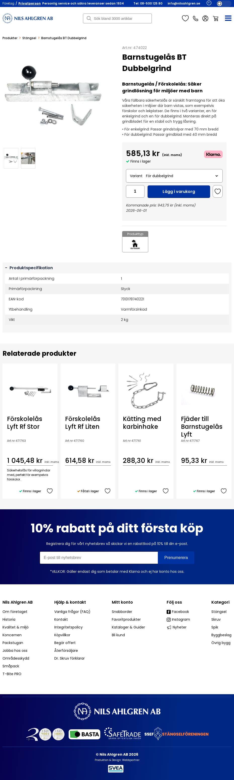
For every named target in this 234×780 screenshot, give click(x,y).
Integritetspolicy (68, 627)
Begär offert (65, 642)
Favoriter (185, 18)
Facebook (178, 611)
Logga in (205, 18)
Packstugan (13, 642)
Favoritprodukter (126, 619)
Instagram (178, 619)
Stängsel (29, 38)
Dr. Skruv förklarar (69, 658)
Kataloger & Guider (128, 627)
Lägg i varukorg (179, 191)
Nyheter (176, 627)
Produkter (10, 38)
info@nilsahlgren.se (184, 3)
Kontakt (61, 619)
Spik (214, 627)
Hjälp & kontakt (70, 602)
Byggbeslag (221, 634)
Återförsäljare (66, 650)
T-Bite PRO (12, 673)
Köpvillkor (62, 634)
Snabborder (122, 611)
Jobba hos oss (15, 650)
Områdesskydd (16, 658)
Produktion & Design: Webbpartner (117, 760)
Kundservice (196, 18)
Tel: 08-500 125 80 (147, 3)
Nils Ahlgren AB (18, 602)
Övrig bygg (220, 642)
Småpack (11, 666)
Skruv (216, 619)
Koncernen (12, 634)
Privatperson (29, 3)
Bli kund (118, 634)
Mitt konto (122, 602)
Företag (8, 3)
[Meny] (225, 18)
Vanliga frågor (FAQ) (72, 611)
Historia (9, 619)
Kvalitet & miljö (16, 627)
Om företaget (15, 611)
